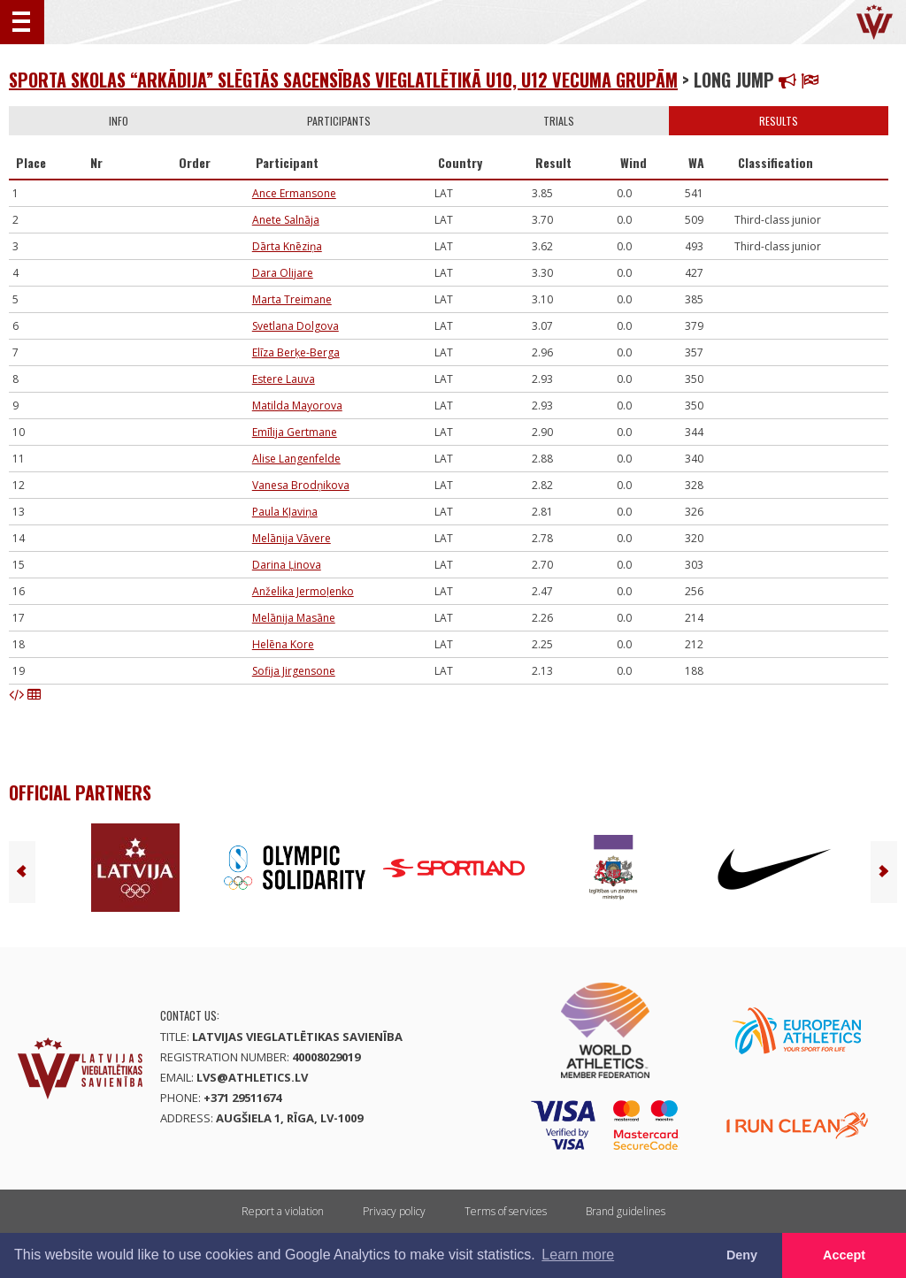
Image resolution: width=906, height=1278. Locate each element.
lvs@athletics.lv (252, 1077)
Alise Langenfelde (296, 458)
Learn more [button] (577, 1254)
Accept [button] (844, 1255)
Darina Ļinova (286, 564)
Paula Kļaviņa (285, 511)
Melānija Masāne (293, 617)
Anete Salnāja (285, 219)
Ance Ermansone (294, 193)
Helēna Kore (283, 644)
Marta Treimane (292, 299)
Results (778, 120)
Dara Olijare (282, 272)
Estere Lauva (283, 378)
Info (118, 120)
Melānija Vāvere (291, 538)
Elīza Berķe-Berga (296, 352)
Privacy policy (394, 1211)
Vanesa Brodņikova (300, 485)
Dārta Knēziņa (287, 246)
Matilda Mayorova (297, 405)
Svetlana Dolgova (295, 325)
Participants (339, 120)
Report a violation (283, 1211)
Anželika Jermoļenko (303, 591)
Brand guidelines (625, 1211)
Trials (558, 120)
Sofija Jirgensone (293, 670)
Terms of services (506, 1211)
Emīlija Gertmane (294, 432)
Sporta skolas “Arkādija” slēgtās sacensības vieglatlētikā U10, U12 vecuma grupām (343, 79)
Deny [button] (741, 1255)
